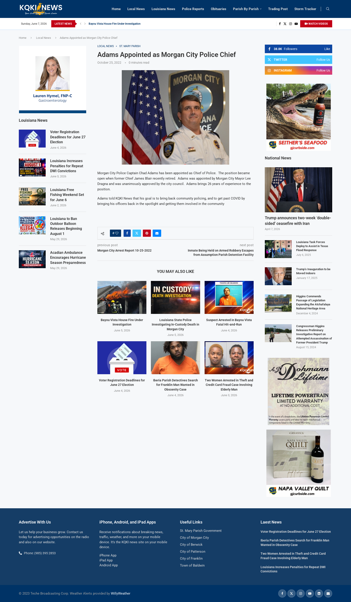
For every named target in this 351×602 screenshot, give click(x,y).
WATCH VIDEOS (316, 23)
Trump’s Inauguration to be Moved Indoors (313, 271)
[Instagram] (290, 24)
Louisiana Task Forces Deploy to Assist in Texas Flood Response (312, 246)
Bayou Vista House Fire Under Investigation (115, 23)
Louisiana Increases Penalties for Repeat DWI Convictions (66, 166)
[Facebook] (280, 24)
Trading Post (278, 9)
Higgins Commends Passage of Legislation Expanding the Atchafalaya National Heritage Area (313, 302)
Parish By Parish (246, 9)
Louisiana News (163, 9)
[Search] (327, 9)
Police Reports (193, 9)
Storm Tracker (305, 9)
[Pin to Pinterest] (147, 233)
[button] (80, 23)
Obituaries (218, 9)
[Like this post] (116, 233)
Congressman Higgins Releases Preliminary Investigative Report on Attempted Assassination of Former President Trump (314, 334)
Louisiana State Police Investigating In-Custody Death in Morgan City (175, 324)
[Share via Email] (157, 233)
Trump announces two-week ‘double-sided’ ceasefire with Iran (298, 220)
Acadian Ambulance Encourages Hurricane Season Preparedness (68, 257)
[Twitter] (285, 24)
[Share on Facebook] (127, 233)
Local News (136, 9)
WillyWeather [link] (120, 593)
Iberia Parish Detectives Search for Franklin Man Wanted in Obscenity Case (175, 384)
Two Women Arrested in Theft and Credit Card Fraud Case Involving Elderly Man (229, 384)
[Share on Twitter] (137, 233)
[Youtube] (296, 24)
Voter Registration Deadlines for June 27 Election (68, 137)
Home (116, 9)
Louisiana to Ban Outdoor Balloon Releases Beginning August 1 (66, 226)
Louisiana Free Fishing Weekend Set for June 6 (67, 194)
